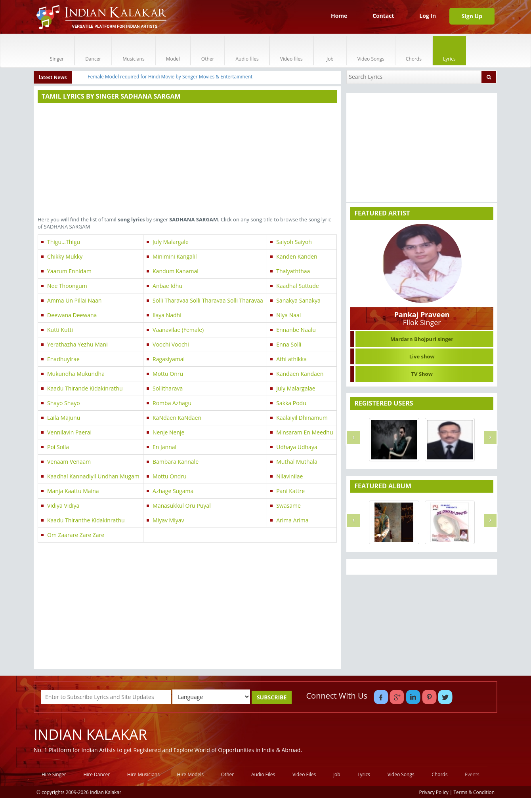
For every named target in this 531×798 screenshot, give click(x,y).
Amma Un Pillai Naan (74, 300)
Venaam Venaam (69, 461)
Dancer (93, 50)
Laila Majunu (63, 417)
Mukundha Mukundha (76, 373)
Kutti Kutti (60, 329)
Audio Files (263, 774)
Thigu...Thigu (63, 242)
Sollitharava (168, 388)
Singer (57, 50)
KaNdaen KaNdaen (177, 417)
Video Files (304, 774)
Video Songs (370, 50)
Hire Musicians (143, 774)
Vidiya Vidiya (63, 505)
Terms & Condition (474, 792)
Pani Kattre (290, 491)
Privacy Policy (434, 792)
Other (207, 50)
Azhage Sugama (173, 491)
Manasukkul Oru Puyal (182, 505)
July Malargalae (295, 388)
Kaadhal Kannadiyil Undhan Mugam (93, 476)
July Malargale (171, 242)
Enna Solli (288, 344)
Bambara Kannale (176, 461)
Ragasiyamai (169, 359)
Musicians (133, 50)
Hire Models (190, 774)
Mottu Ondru (170, 476)
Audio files (246, 50)
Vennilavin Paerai (69, 432)
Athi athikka (291, 359)
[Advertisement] (187, 160)
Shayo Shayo (63, 403)
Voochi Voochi (171, 344)
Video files (291, 50)
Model (173, 50)
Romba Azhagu (172, 403)
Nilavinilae (289, 476)
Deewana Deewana (72, 315)
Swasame (288, 505)
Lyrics (449, 50)
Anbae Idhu (167, 285)
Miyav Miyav (168, 520)
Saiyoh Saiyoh (294, 242)
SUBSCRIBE (272, 697)
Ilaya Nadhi (167, 315)
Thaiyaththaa (293, 271)
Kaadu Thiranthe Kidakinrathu (86, 520)
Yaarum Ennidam (69, 271)
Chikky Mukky (64, 256)
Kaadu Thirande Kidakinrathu (85, 388)
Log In (427, 15)
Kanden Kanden (296, 256)
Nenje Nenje (168, 432)
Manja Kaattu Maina (73, 491)
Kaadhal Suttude (297, 285)
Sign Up (472, 16)
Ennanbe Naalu (296, 329)
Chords (414, 50)
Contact (383, 15)
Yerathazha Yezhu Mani (77, 344)
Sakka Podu (291, 403)
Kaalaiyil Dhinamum (302, 417)
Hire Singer (54, 774)
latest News (53, 77)
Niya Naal (288, 315)
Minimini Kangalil (175, 256)
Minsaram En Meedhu (304, 432)
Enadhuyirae (63, 359)
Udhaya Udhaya (296, 447)
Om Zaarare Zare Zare (75, 535)
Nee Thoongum (67, 285)
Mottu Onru (168, 373)
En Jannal (164, 447)
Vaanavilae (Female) (178, 329)
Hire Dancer (96, 774)
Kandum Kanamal (176, 271)
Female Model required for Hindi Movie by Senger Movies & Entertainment (170, 76)
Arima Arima (292, 520)
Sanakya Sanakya (298, 300)
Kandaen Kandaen (299, 373)
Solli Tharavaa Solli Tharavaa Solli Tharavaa (208, 300)
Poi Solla (58, 447)
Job (330, 50)
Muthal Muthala (296, 461)
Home (339, 15)
